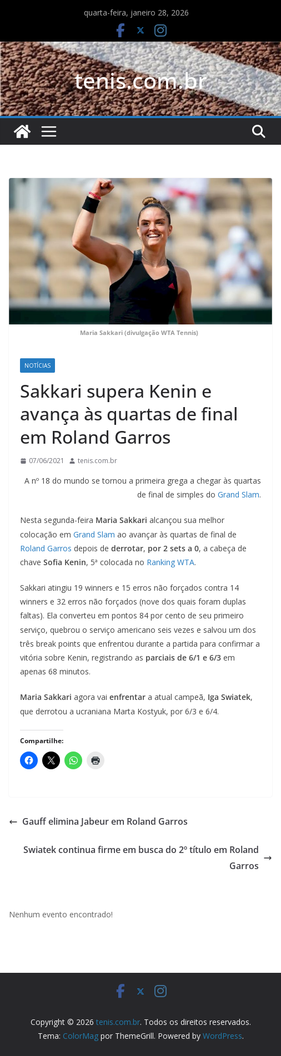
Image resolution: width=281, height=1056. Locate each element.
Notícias (37, 365)
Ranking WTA (170, 562)
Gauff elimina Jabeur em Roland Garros (98, 821)
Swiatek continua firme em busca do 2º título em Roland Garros (147, 858)
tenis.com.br (140, 80)
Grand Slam (238, 494)
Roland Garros (46, 548)
